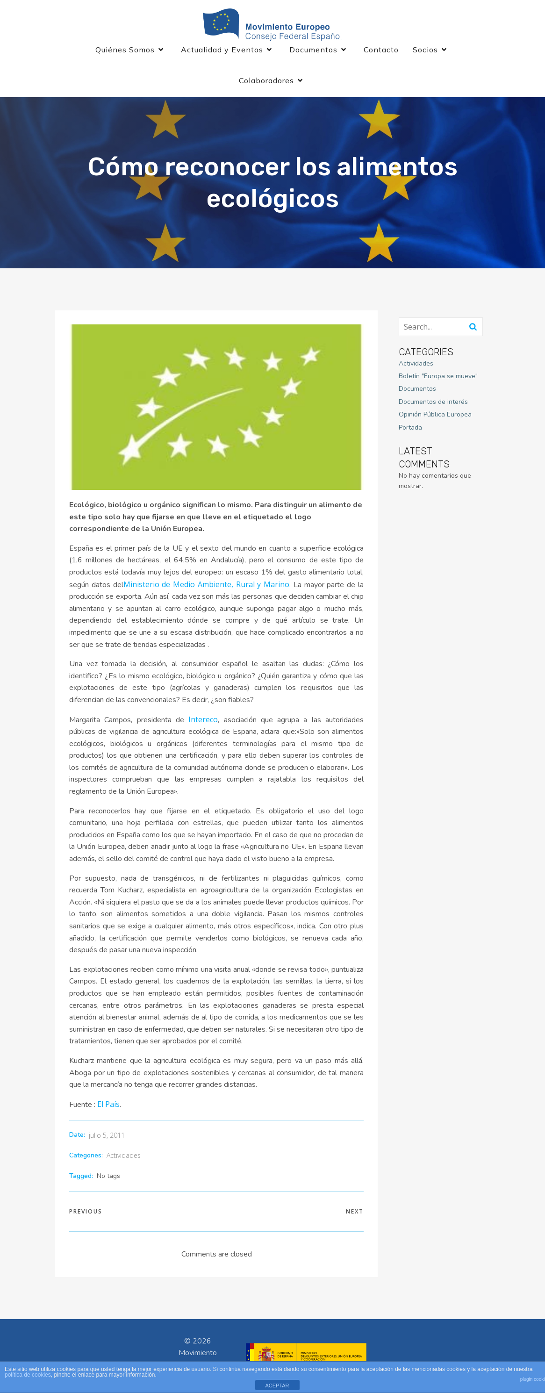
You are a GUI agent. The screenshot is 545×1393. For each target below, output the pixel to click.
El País (108, 1106)
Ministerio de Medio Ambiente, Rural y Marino (206, 586)
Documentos (417, 391)
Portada (410, 429)
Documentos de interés (433, 403)
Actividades (124, 1157)
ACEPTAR (277, 1385)
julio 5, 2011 (107, 1137)
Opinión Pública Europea (435, 416)
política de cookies (28, 1374)
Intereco (203, 721)
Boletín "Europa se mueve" (438, 377)
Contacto (381, 50)
